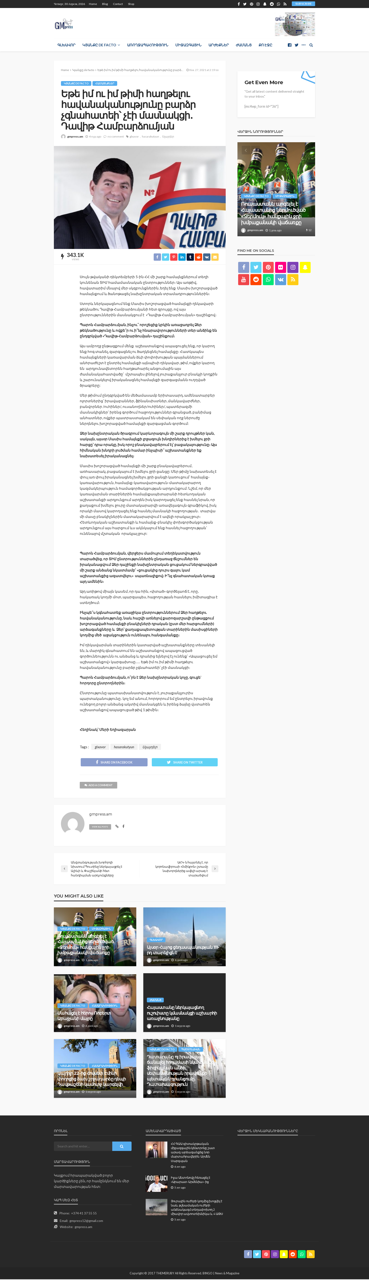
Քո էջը (265, 45)
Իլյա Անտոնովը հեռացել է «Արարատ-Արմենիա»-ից (190, 1180)
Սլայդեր (168, 136)
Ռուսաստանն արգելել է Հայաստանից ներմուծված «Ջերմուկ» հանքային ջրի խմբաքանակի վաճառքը (85, 945)
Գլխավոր (66, 45)
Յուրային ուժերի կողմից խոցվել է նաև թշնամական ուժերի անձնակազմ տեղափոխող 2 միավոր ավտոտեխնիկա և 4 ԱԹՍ (197, 1208)
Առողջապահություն (147, 45)
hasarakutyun (150, 136)
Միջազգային (188, 45)
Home (93, 4)
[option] (276, 189)
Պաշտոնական (191, 1050)
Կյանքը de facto (99, 45)
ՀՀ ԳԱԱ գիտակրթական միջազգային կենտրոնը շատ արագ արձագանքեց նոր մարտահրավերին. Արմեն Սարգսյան (193, 1152)
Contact (118, 4)
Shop (131, 4)
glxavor (134, 136)
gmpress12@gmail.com (86, 1221)
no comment (116, 136)
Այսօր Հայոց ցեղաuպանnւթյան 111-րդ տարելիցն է (183, 950)
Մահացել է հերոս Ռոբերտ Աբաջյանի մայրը (84, 1016)
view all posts (101, 827)
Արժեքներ (219, 45)
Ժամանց (244, 45)
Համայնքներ (105, 83)
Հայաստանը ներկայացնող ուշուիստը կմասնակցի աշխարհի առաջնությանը (182, 1014)
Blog (105, 4)
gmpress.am (75, 136)
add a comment (98, 786)
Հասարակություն (105, 1006)
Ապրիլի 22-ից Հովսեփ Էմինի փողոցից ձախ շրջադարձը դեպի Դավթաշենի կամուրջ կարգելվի (91, 1079)
